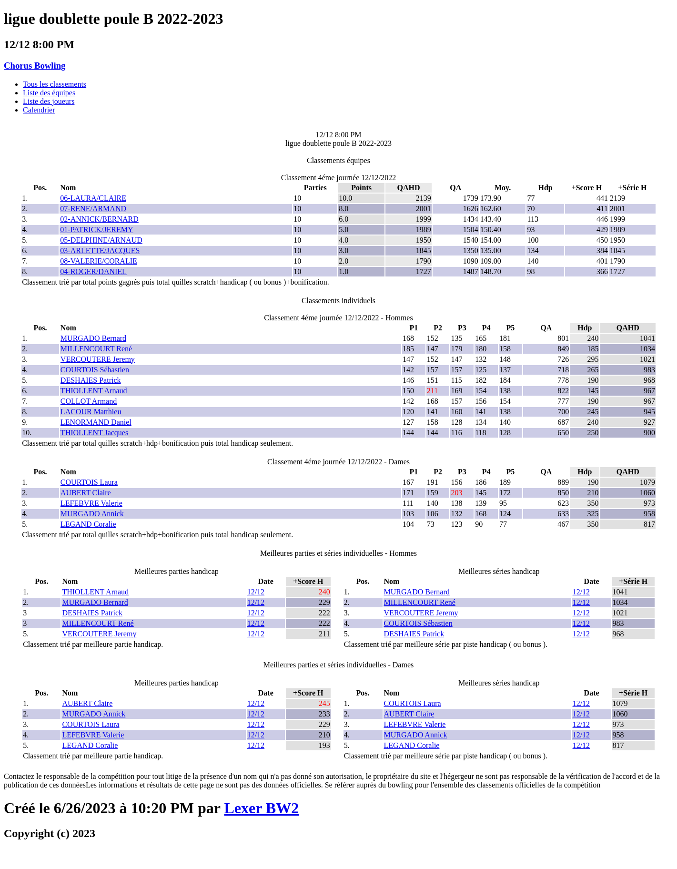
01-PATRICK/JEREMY (96, 229)
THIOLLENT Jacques (94, 433)
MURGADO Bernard (93, 338)
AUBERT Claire (86, 493)
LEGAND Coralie (88, 524)
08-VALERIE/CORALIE (98, 261)
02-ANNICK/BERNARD (99, 219)
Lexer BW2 (261, 808)
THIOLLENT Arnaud (94, 391)
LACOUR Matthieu (91, 412)
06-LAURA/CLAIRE (93, 198)
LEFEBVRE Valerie (91, 503)
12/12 (255, 592)
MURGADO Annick (92, 514)
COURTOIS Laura (89, 482)
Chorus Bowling (34, 66)
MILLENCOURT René (96, 349)
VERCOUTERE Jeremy (98, 359)
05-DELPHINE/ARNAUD (101, 240)
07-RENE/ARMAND (93, 208)
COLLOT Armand (89, 401)
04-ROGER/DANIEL (93, 271)
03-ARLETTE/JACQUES (100, 250)
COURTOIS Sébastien (95, 370)
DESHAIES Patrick (91, 380)
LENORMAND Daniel (96, 422)
